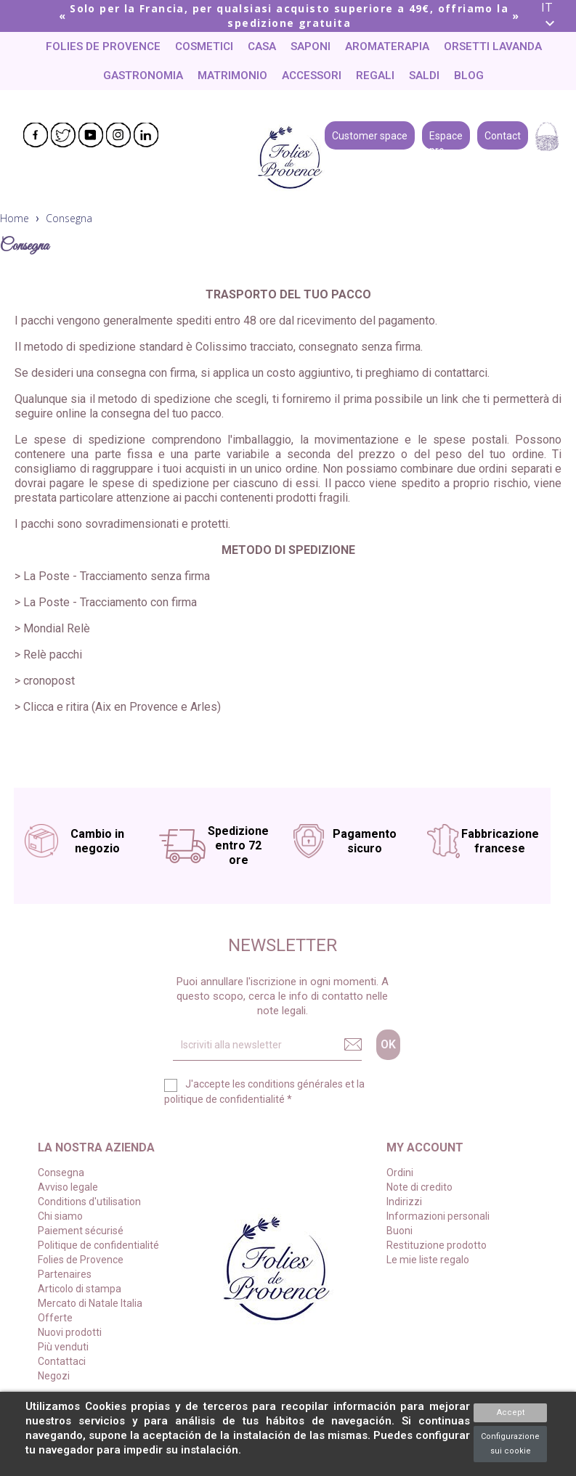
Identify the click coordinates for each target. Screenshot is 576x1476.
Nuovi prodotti (70, 1332)
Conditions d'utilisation (89, 1201)
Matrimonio (232, 75)
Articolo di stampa (79, 1288)
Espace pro (446, 134)
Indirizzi (404, 1201)
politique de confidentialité (224, 1099)
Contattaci (62, 1361)
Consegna (61, 1172)
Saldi (424, 75)
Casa (262, 46)
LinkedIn (146, 135)
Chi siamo (60, 1216)
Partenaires (65, 1274)
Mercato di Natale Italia (90, 1303)
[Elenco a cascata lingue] (553, 16)
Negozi (54, 1376)
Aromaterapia (387, 46)
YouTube (90, 135)
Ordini (399, 1172)
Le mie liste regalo (427, 1259)
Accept (510, 1412)
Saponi (310, 46)
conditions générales (295, 1084)
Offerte (55, 1318)
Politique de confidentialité (98, 1245)
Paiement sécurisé (80, 1230)
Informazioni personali (438, 1216)
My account (424, 1147)
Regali (375, 75)
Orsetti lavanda (493, 46)
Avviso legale (68, 1187)
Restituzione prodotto (436, 1245)
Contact (502, 134)
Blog (469, 75)
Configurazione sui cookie (510, 1444)
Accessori (311, 75)
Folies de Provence (103, 46)
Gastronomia (143, 75)
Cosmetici (204, 46)
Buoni (399, 1230)
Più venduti (63, 1347)
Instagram (118, 135)
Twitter (63, 135)
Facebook (35, 135)
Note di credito (419, 1187)
